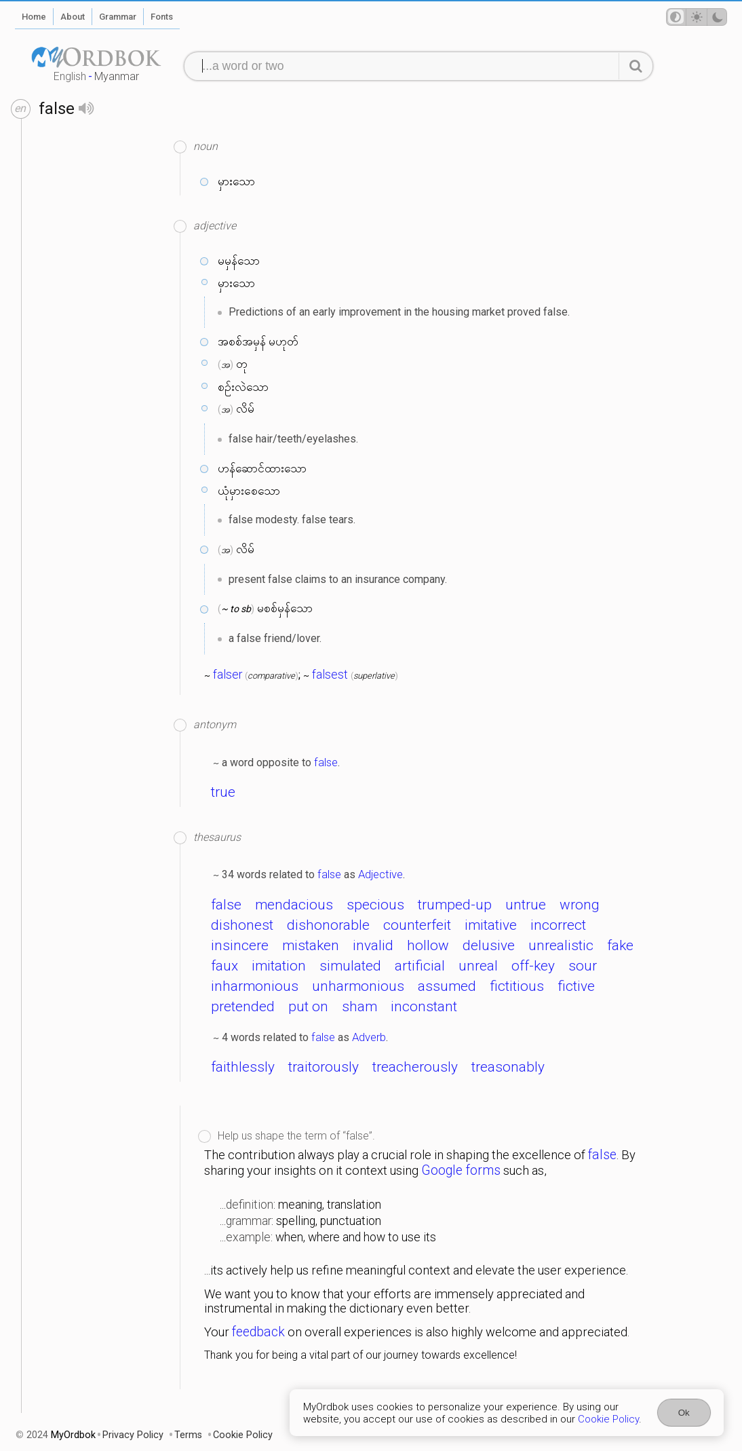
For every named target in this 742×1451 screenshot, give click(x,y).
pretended (243, 1006)
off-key (533, 966)
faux (224, 966)
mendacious (294, 905)
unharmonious (358, 986)
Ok (684, 1413)
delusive (489, 945)
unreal (478, 966)
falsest (330, 674)
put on (308, 1006)
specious (375, 905)
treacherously (415, 1067)
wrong (580, 905)
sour (582, 966)
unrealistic (560, 945)
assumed (447, 986)
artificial (420, 966)
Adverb (369, 1037)
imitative (491, 925)
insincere (240, 945)
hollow (428, 945)
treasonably (508, 1067)
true (223, 792)
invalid (373, 945)
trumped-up (455, 905)
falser (227, 674)
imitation (279, 966)
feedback (258, 1332)
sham (359, 1006)
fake (620, 945)
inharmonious (254, 986)
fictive (576, 986)
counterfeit (417, 925)
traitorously (323, 1067)
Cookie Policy (608, 1419)
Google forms (461, 1170)
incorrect (558, 925)
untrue (525, 905)
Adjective (380, 874)
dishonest (242, 925)
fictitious (517, 986)
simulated (350, 966)
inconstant (424, 1006)
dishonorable (328, 925)
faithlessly (243, 1067)
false (326, 762)
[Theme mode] (696, 17)
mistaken (310, 945)
